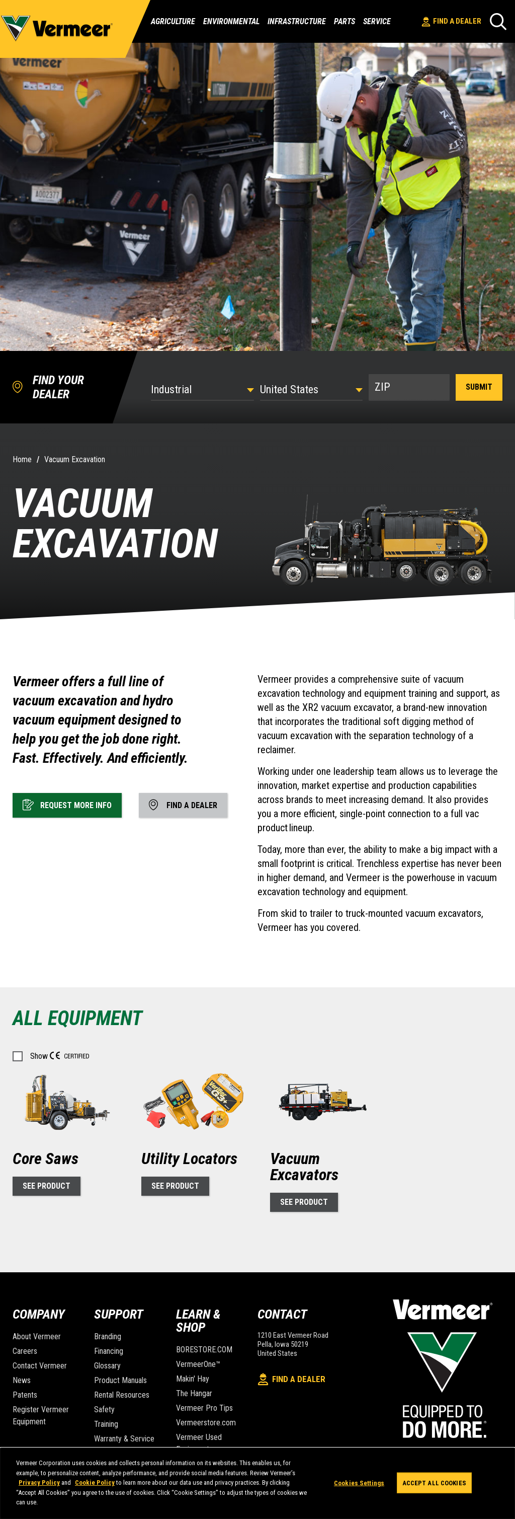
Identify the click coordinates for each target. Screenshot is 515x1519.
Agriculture (173, 22)
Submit (479, 387)
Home (22, 459)
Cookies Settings (359, 1482)
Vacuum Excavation (74, 459)
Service (377, 22)
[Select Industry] (202, 389)
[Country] (311, 389)
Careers (25, 1351)
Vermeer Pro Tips (204, 1408)
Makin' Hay (192, 1379)
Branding (107, 1336)
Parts (344, 22)
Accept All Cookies (434, 1482)
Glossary (107, 1365)
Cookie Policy (95, 1482)
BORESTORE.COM (204, 1349)
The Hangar (194, 1393)
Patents (25, 1395)
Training (106, 1424)
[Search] (498, 21)
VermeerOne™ (198, 1364)
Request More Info (67, 804)
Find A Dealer (451, 22)
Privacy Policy (39, 1482)
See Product (46, 1186)
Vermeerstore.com (206, 1422)
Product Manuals (120, 1380)
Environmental (231, 22)
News (22, 1380)
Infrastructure (297, 22)
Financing (108, 1351)
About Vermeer (37, 1336)
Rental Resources (121, 1395)
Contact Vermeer (40, 1365)
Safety (104, 1409)
